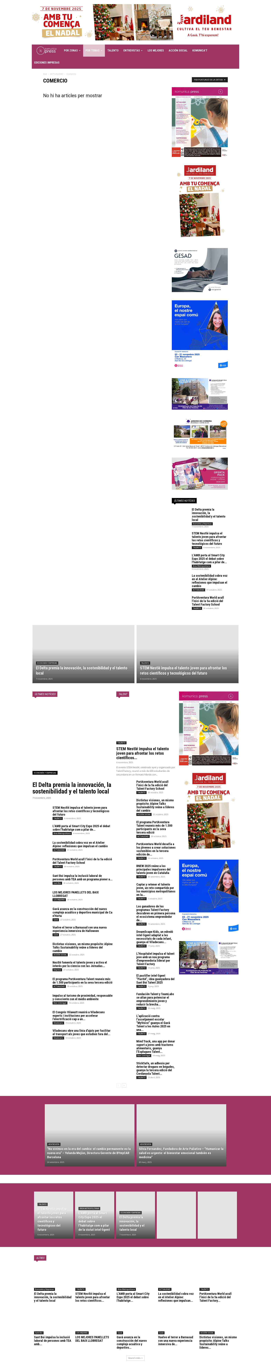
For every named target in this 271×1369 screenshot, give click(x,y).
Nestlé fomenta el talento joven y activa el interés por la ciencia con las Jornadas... (80, 964)
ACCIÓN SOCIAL (178, 50)
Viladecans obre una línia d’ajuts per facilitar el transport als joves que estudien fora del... (81, 1032)
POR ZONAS (72, 50)
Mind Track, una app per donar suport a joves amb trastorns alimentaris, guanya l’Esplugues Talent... (155, 1046)
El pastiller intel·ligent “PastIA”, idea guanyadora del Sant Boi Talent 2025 (155, 979)
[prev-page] (118, 1085)
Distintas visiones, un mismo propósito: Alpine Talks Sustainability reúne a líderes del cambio (83, 947)
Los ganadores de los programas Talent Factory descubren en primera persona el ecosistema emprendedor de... (155, 913)
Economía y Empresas (202, 524)
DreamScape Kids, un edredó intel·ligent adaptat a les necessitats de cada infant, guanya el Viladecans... (154, 937)
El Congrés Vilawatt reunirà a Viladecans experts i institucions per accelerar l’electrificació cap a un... (79, 1015)
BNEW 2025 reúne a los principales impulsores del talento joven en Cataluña (153, 869)
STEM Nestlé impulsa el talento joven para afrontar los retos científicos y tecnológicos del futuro (209, 538)
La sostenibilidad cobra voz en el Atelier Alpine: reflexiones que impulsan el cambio (209, 581)
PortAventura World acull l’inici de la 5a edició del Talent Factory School (208, 601)
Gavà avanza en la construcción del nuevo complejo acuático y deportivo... (132, 1342)
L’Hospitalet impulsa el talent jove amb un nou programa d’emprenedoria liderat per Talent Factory (155, 959)
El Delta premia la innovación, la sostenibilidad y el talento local (208, 515)
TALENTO (113, 50)
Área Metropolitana (201, 566)
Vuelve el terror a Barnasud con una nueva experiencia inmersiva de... (175, 1340)
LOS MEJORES (156, 50)
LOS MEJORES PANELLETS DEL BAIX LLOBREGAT (76, 894)
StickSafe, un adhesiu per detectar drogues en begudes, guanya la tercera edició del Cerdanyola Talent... (155, 1068)
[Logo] (47, 51)
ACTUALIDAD (56, 73)
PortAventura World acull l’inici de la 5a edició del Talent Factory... (215, 1297)
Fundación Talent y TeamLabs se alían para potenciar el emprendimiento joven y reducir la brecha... (155, 999)
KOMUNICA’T (199, 50)
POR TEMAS (94, 50)
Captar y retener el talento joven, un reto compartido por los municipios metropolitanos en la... (155, 890)
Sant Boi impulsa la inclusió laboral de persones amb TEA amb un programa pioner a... (83, 877)
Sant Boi (57, 883)
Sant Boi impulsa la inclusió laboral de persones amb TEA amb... (52, 1340)
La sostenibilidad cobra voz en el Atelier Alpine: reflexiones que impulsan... (176, 1297)
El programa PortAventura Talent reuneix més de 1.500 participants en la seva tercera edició (82, 980)
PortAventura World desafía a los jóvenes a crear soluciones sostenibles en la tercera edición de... (156, 849)
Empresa (57, 970)
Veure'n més (135, 1358)
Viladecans (58, 1023)
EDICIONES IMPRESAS (46, 62)
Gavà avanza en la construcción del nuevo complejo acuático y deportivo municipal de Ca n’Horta (82, 912)
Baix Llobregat (60, 1003)
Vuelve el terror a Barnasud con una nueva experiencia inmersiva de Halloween (80, 929)
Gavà (56, 919)
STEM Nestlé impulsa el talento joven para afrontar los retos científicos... (142, 753)
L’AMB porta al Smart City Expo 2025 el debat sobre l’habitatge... (133, 1297)
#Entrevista (53, 1144)
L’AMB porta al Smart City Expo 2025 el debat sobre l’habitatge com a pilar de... (209, 558)
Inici (45, 73)
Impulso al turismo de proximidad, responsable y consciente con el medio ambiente (83, 997)
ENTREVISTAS (133, 50)
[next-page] (124, 1085)
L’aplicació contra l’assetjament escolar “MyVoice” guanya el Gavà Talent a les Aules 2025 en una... (153, 1023)
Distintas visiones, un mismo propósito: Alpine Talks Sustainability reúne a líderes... (218, 1342)
